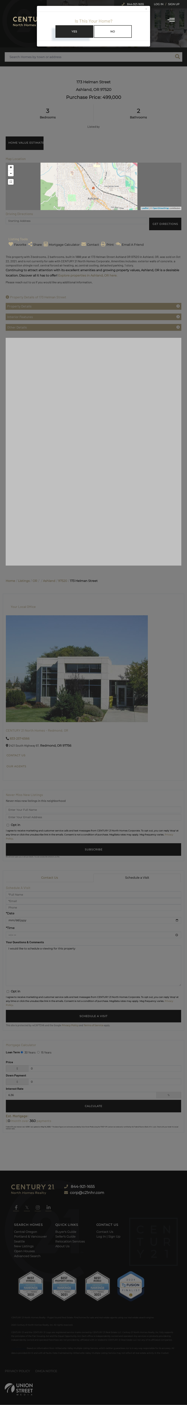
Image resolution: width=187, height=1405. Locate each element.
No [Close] (112, 31)
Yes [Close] (74, 31)
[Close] (146, 9)
